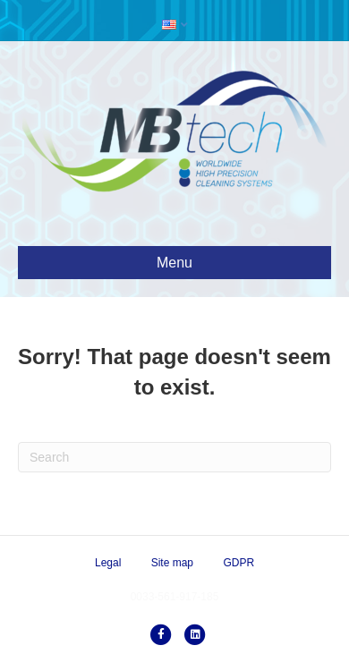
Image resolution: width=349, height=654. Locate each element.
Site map (172, 562)
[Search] (174, 457)
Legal (108, 562)
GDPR (238, 562)
